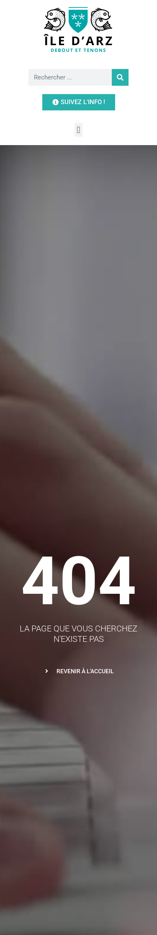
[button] (78, 130)
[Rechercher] (120, 77)
